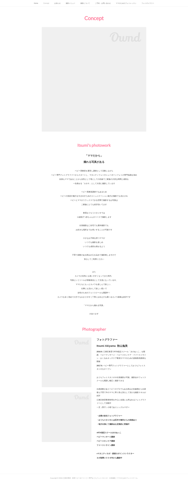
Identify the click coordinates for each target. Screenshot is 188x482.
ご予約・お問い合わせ (103, 3)
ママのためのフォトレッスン (126, 3)
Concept (46, 3)
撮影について (85, 3)
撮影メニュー (70, 3)
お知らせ (57, 3)
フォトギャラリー (148, 3)
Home (36, 3)
